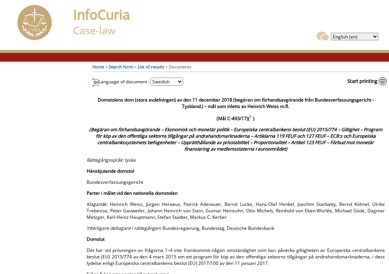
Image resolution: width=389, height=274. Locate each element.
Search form (121, 67)
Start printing (362, 81)
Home (98, 67)
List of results (151, 67)
